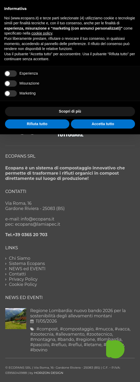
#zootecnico (99, 334)
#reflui (75, 344)
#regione (85, 339)
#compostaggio (76, 328)
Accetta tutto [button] (103, 124)
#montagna (42, 339)
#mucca (104, 328)
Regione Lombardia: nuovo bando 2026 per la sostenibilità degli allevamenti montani (78, 313)
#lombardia (109, 339)
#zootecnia (42, 334)
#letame (92, 344)
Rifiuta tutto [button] (37, 124)
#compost (47, 328)
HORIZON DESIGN (48, 373)
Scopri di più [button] (70, 111)
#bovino (39, 349)
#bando (65, 339)
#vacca (122, 328)
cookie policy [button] (42, 33)
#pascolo (39, 344)
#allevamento (69, 334)
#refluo (58, 344)
